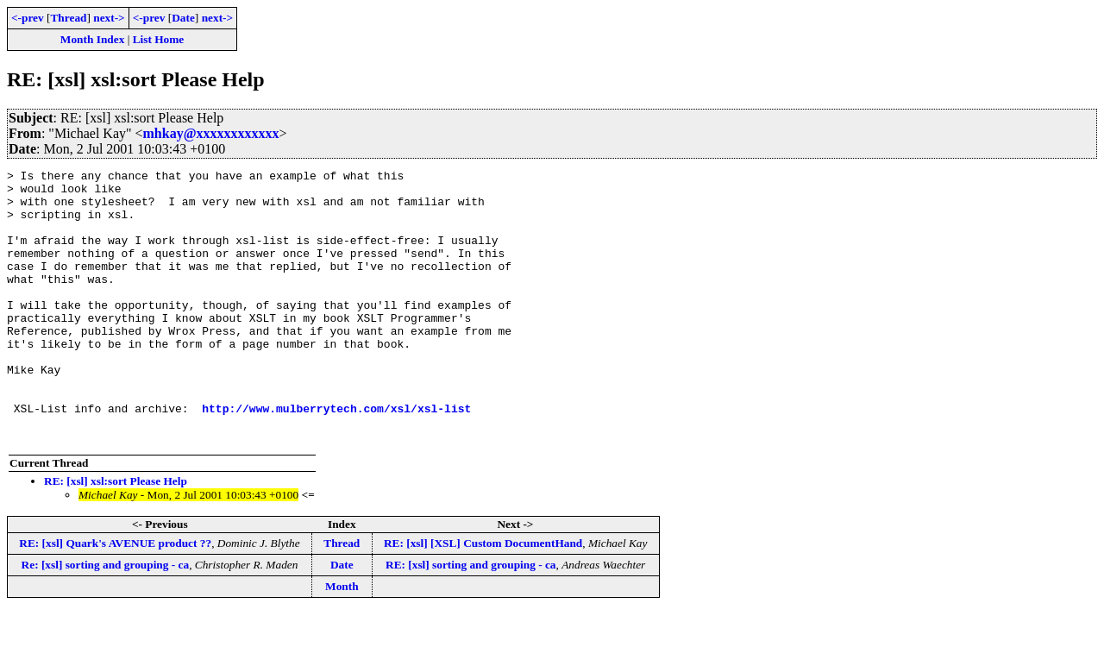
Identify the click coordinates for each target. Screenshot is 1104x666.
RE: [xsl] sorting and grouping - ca (470, 619)
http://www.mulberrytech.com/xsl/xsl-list (336, 457)
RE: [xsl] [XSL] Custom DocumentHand (483, 597)
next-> (108, 17)
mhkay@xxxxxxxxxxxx (211, 133)
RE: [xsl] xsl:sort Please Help (115, 535)
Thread (68, 17)
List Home (159, 39)
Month (342, 640)
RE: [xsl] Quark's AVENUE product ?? (115, 597)
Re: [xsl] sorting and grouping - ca (106, 619)
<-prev (27, 17)
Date (183, 17)
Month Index (92, 39)
